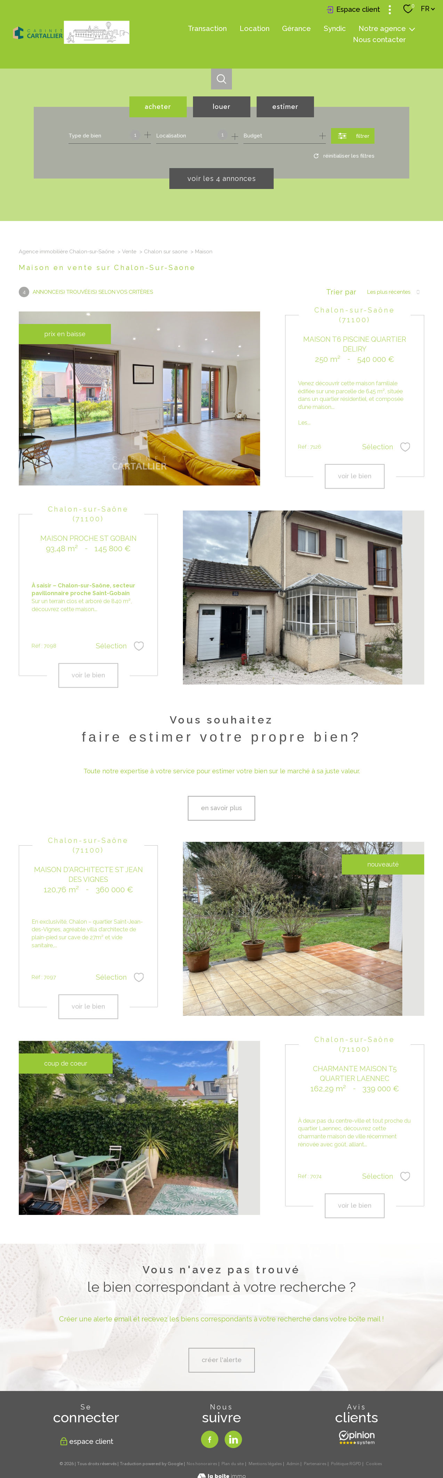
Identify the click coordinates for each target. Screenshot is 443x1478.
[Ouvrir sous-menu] (412, 28)
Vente (129, 251)
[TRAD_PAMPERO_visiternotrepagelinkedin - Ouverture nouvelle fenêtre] (233, 1439)
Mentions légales (265, 1464)
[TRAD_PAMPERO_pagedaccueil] (71, 44)
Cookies (374, 1464)
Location (254, 28)
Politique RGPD (346, 1464)
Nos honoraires (202, 1464)
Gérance (296, 28)
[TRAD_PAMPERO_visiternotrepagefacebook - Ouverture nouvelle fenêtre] (209, 1439)
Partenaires (315, 1464)
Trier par (341, 292)
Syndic (334, 28)
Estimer (285, 106)
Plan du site (233, 1464)
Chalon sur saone (165, 251)
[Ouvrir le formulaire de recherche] (352, 136)
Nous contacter (379, 39)
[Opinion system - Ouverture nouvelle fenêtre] (356, 1438)
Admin (293, 1464)
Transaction (207, 28)
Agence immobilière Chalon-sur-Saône (66, 251)
